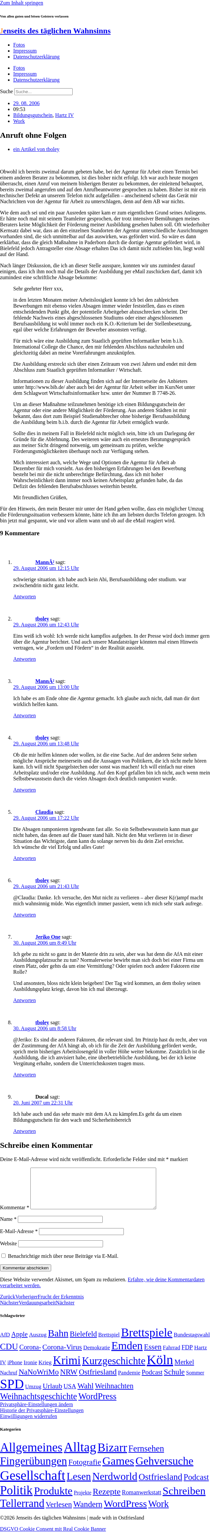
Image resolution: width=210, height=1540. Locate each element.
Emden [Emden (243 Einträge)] (127, 1353)
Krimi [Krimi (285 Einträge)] (67, 1368)
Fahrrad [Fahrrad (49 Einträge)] (171, 1355)
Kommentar (14, 1215)
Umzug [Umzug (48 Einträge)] (33, 1394)
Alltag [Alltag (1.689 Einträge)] (80, 1455)
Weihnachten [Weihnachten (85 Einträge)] (114, 1394)
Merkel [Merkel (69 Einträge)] (184, 1369)
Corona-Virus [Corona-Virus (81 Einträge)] (62, 1355)
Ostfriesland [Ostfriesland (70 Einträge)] (160, 1485)
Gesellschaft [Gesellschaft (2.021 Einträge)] (32, 1483)
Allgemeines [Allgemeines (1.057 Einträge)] (31, 1455)
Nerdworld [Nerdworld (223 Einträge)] (114, 1484)
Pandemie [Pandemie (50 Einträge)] (129, 1380)
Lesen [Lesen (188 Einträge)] (79, 1484)
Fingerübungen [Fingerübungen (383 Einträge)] (33, 1469)
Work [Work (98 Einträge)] (158, 1512)
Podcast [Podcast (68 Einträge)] (152, 1380)
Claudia (44, 812)
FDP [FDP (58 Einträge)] (187, 1355)
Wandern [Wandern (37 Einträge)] (87, 1512)
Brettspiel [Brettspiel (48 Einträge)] (109, 1342)
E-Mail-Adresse (19, 1239)
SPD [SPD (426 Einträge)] (12, 1392)
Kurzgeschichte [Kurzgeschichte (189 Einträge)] (113, 1368)
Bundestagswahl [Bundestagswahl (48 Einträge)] (192, 1342)
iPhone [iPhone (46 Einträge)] (14, 1370)
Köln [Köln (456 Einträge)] (160, 1367)
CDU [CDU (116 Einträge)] (9, 1354)
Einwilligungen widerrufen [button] (28, 1424)
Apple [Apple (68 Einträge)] (19, 1342)
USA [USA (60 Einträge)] (69, 1394)
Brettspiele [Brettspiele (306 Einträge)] (147, 1340)
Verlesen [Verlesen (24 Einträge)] (59, 1512)
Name (8, 1227)
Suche (6, 91)
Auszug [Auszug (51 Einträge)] (38, 1342)
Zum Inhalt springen (21, 3)
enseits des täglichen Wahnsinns (55, 30)
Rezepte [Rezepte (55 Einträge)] (107, 1499)
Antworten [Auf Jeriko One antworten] (24, 1000)
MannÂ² (44, 562)
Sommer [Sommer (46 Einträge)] (195, 1381)
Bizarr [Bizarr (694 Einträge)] (112, 1455)
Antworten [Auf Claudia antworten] (24, 858)
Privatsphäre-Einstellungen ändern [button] (36, 1412)
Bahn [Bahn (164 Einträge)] (58, 1341)
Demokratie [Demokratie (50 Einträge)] (96, 1355)
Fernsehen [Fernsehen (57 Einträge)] (146, 1456)
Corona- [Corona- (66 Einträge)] (30, 1355)
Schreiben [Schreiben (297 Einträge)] (183, 1499)
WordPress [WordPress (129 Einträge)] (97, 1404)
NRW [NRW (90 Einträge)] (69, 1379)
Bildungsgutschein (32, 115)
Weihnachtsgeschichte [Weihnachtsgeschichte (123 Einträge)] (38, 1404)
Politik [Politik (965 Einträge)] (16, 1498)
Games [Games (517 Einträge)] (118, 1468)
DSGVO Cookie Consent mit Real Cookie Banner (53, 1537)
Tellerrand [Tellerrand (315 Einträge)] (22, 1511)
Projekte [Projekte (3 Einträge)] (82, 1500)
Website (8, 1251)
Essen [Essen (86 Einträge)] (152, 1355)
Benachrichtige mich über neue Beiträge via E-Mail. (63, 1264)
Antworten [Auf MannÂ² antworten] (24, 596)
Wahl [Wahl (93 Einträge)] (86, 1393)
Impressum (25, 51)
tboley (42, 618)
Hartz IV (64, 115)
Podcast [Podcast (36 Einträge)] (196, 1485)
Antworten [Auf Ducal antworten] (24, 1131)
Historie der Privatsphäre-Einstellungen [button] (42, 1418)
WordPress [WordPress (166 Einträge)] (125, 1511)
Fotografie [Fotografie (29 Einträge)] (84, 1470)
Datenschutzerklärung (36, 56)
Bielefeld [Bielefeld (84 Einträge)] (83, 1342)
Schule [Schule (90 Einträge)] (174, 1379)
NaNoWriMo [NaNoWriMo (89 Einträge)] (38, 1380)
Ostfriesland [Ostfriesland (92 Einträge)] (98, 1379)
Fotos (19, 45)
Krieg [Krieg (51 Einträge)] (45, 1370)
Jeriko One (47, 937)
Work (19, 121)
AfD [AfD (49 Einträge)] (5, 1342)
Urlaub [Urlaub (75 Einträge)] (52, 1394)
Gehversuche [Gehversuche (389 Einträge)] (164, 1469)
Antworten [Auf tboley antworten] (24, 659)
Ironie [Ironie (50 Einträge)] (30, 1370)
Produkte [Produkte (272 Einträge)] (53, 1499)
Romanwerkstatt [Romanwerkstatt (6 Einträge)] (141, 1500)
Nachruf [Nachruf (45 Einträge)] (8, 1380)
